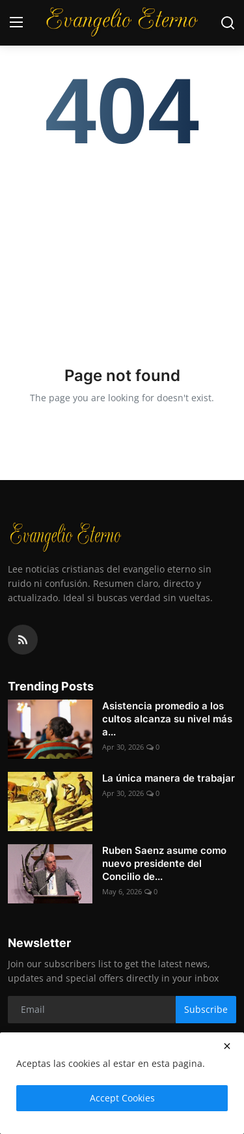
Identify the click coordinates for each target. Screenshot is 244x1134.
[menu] (16, 22)
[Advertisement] (122, 249)
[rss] (23, 640)
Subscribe (206, 1009)
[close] (227, 1046)
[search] (227, 22)
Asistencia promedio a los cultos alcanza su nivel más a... (167, 719)
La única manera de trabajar (168, 778)
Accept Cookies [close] (122, 1098)
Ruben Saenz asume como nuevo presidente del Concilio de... (164, 863)
